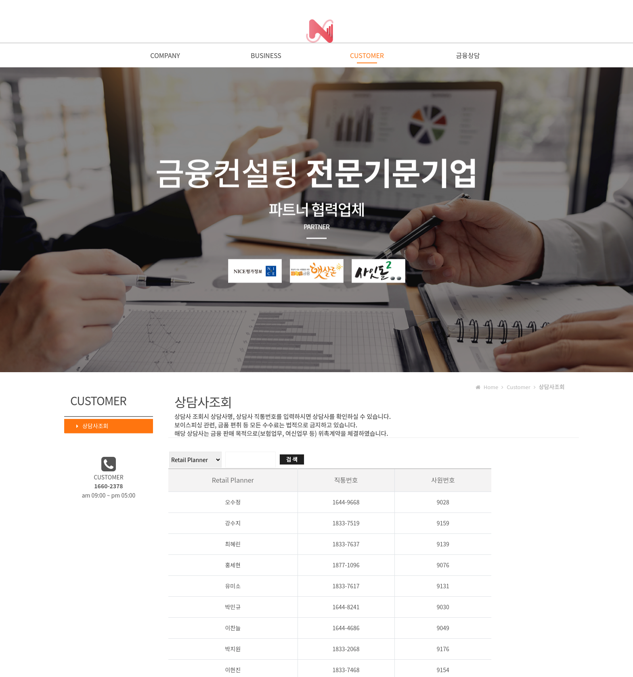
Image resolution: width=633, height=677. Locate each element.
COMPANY (165, 57)
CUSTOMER (367, 57)
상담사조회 (88, 428)
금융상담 (468, 57)
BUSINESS (266, 57)
